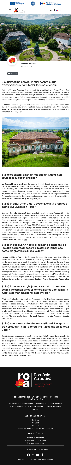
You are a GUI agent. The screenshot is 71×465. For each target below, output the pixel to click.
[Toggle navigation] (9, 10)
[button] (10, 10)
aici (39, 198)
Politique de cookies (35, 443)
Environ (35, 420)
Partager (12, 73)
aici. (3, 281)
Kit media (35, 425)
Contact (35, 423)
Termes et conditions (35, 438)
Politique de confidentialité (35, 440)
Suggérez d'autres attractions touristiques (35, 428)
